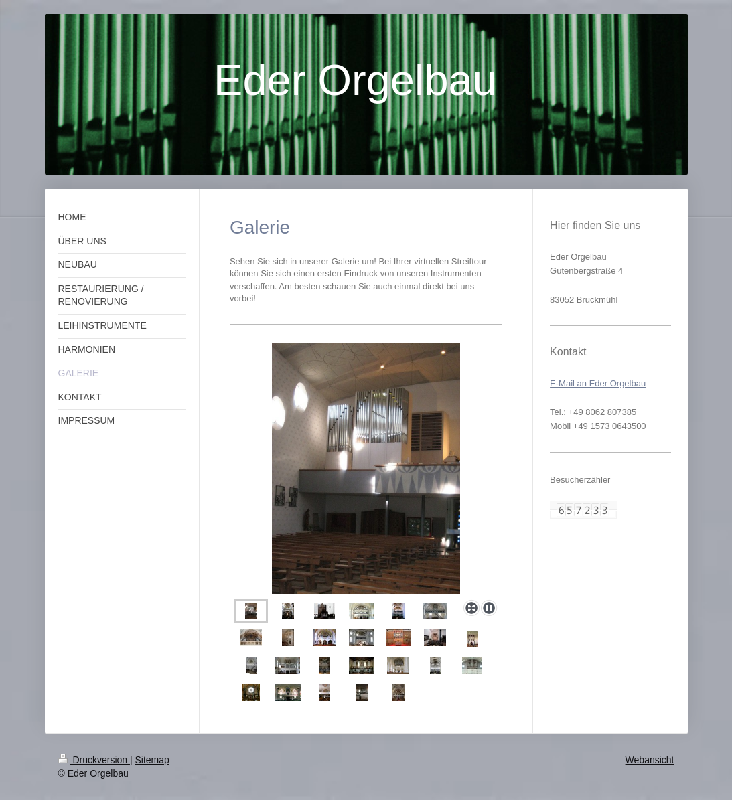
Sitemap (152, 759)
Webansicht (650, 759)
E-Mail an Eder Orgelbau (598, 383)
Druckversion (94, 759)
